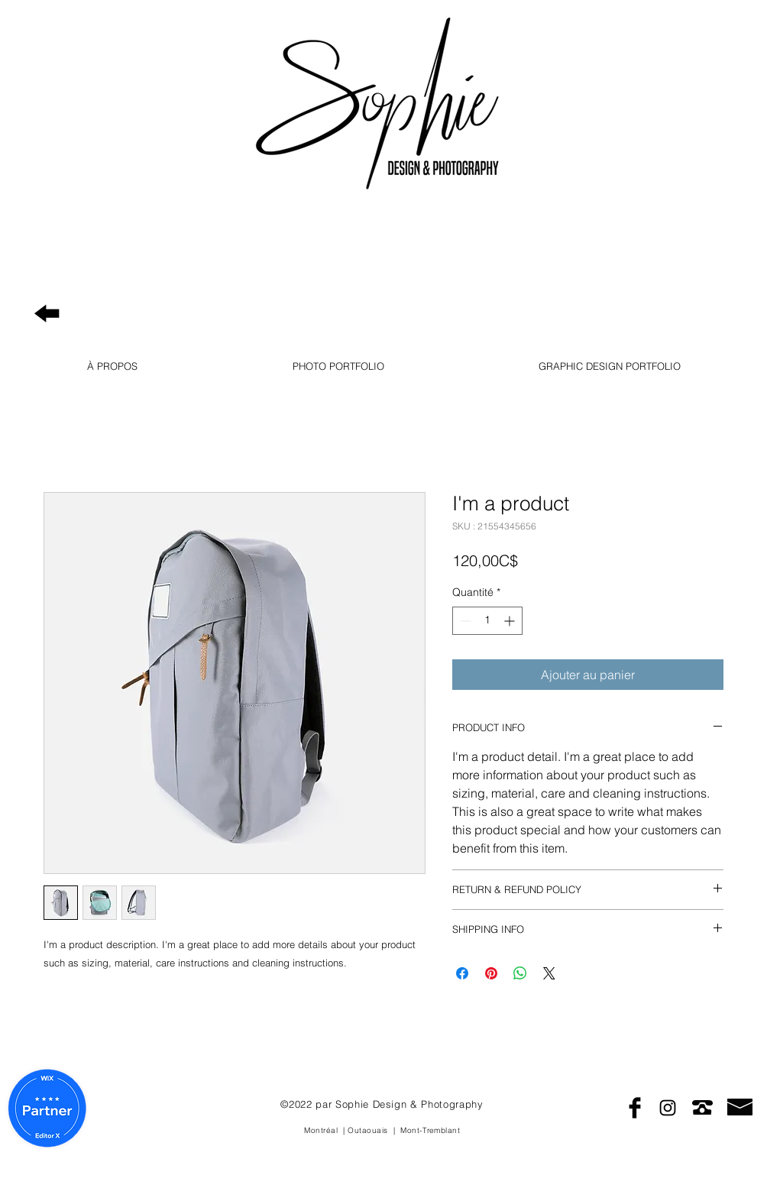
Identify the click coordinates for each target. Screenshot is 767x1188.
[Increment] (510, 620)
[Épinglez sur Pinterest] (491, 973)
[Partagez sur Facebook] (462, 973)
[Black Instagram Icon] (667, 1107)
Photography (639, 60)
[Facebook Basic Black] (635, 1107)
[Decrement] (464, 620)
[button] (112, 366)
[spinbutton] (487, 620)
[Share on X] (549, 973)
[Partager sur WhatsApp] (520, 973)
